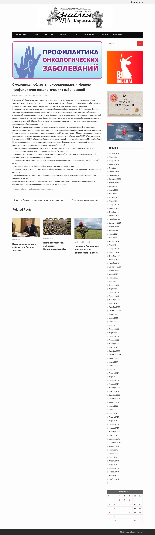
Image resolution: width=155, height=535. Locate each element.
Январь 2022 (114, 340)
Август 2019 (114, 446)
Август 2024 (114, 227)
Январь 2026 (114, 165)
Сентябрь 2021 (115, 355)
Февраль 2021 (115, 380)
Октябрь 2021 (114, 351)
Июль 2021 (113, 362)
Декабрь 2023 (114, 256)
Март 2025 (113, 201)
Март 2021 (113, 377)
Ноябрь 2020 (114, 391)
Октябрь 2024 (114, 219)
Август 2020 (114, 402)
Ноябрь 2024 (114, 216)
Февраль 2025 (115, 205)
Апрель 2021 (114, 373)
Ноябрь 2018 (114, 479)
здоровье (17, 189)
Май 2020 (113, 413)
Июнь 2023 (113, 278)
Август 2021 (114, 358)
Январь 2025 (114, 208)
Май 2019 (113, 457)
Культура (103, 35)
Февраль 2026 (115, 161)
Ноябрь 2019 (114, 435)
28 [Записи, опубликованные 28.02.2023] (114, 517)
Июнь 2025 (113, 190)
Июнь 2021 (113, 366)
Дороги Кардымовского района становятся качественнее (39, 200)
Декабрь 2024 (114, 212)
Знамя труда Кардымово (31, 189)
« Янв (114, 521)
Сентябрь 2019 (115, 443)
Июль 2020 (113, 406)
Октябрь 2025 (114, 175)
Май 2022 (113, 326)
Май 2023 (113, 282)
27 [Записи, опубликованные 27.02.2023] (109, 517)
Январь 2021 (114, 384)
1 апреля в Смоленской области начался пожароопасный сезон (86, 249)
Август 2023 (114, 271)
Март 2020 (113, 421)
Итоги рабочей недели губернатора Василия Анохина (24, 247)
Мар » (135, 521)
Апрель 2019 (114, 461)
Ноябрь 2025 (114, 172)
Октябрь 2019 (114, 439)
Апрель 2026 (114, 154)
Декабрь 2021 (114, 344)
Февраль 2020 (115, 424)
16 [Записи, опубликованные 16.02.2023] (124, 508)
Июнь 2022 (113, 322)
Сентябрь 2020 (115, 399)
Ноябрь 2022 (114, 304)
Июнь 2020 (113, 410)
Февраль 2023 (115, 293)
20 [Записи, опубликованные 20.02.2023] (109, 512)
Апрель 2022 (114, 329)
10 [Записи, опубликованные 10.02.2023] (130, 504)
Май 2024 (113, 238)
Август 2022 (114, 315)
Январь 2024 (114, 252)
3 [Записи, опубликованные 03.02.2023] (129, 500)
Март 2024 (113, 245)
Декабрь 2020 (114, 388)
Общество (48, 35)
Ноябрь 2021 (114, 348)
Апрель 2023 (114, 285)
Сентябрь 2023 (115, 267)
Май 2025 (113, 194)
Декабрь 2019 (114, 432)
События (63, 35)
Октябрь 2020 (114, 395)
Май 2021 (113, 369)
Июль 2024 (113, 230)
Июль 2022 (113, 318)
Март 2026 (113, 157)
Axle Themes (138, 532)
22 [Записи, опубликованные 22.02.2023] (119, 512)
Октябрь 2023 (114, 263)
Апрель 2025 (114, 197)
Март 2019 (113, 465)
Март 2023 (113, 289)
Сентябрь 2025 (115, 179)
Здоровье (38, 95)
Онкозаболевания (46, 189)
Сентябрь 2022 (115, 311)
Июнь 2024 (113, 234)
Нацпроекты (20, 35)
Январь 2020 (114, 428)
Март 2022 (113, 333)
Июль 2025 (113, 186)
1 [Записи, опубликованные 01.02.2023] (119, 500)
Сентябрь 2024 (115, 223)
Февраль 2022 (115, 337)
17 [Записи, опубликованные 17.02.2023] (130, 508)
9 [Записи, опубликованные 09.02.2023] (124, 504)
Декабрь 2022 (114, 300)
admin (28, 95)
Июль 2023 (113, 274)
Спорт (75, 35)
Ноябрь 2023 (114, 260)
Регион (35, 35)
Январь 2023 (114, 296)
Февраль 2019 (115, 468)
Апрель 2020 (114, 417)
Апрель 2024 (114, 241)
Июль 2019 (113, 450)
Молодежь (89, 35)
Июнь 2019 (113, 454)
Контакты (117, 35)
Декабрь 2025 (114, 168)
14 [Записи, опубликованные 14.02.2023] (114, 508)
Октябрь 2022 (114, 307)
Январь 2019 (114, 472)
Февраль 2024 (115, 249)
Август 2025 (114, 183)
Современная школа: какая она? (85, 200)
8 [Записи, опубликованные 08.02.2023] (119, 504)
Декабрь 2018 (114, 476)
